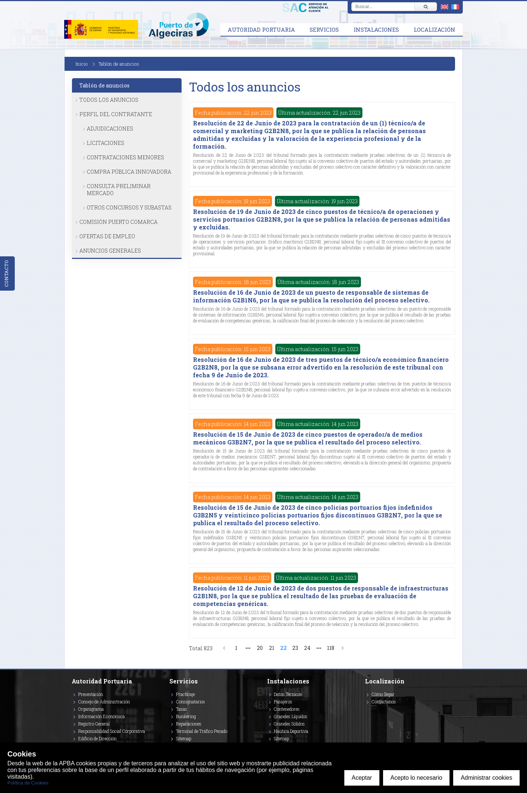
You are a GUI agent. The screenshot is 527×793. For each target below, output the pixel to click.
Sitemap (183, 738)
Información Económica (101, 716)
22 (283, 647)
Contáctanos (384, 701)
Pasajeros (283, 701)
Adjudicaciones (110, 128)
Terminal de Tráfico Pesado (201, 731)
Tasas (181, 709)
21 (271, 647)
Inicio (81, 63)
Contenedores (287, 709)
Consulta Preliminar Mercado (119, 190)
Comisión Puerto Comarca (118, 221)
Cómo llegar (383, 694)
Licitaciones (105, 142)
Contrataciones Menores (125, 157)
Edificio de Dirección (97, 738)
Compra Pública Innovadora (129, 171)
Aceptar (362, 778)
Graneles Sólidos (289, 724)
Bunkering (186, 716)
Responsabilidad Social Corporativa (111, 731)
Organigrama (91, 709)
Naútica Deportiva (291, 731)
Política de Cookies (27, 783)
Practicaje (185, 694)
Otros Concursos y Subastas (129, 207)
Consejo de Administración (104, 701)
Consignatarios (190, 701)
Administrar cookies (486, 778)
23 (295, 647)
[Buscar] (425, 7)
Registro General (94, 724)
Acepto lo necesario (416, 778)
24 (307, 647)
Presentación (90, 694)
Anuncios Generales (110, 250)
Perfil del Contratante (115, 114)
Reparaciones (189, 724)
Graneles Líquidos (290, 716)
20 (260, 647)
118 (330, 647)
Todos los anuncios (108, 99)
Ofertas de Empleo (107, 236)
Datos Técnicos (288, 694)
